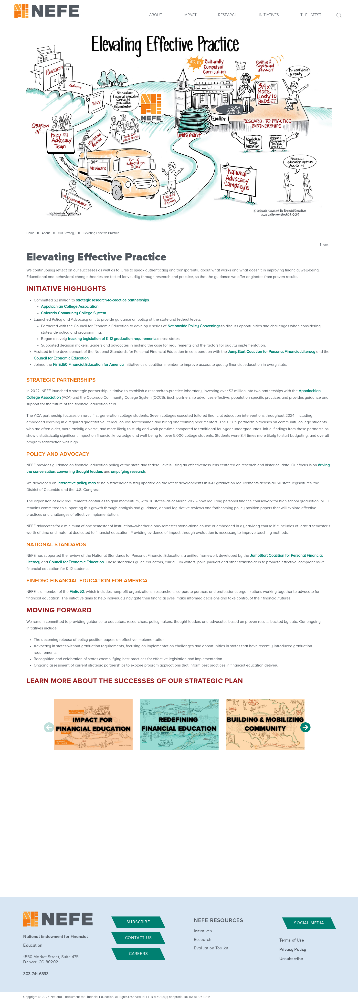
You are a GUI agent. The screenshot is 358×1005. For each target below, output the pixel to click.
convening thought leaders (80, 472)
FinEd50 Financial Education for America (88, 365)
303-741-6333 (35, 974)
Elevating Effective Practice (101, 233)
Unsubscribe (291, 959)
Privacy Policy (292, 950)
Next (305, 727)
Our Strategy (66, 233)
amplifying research (128, 472)
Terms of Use (291, 940)
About (155, 15)
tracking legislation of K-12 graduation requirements (112, 339)
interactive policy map (76, 483)
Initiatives (269, 15)
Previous (49, 727)
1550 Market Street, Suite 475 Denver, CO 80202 (51, 959)
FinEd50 (77, 592)
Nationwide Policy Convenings (194, 326)
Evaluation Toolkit (211, 948)
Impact (190, 15)
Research (227, 15)
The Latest (310, 15)
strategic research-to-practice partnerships (112, 300)
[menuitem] (155, 16)
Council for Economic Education (61, 358)
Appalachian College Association (69, 306)
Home (30, 233)
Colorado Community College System (73, 313)
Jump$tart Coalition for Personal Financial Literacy (271, 352)
